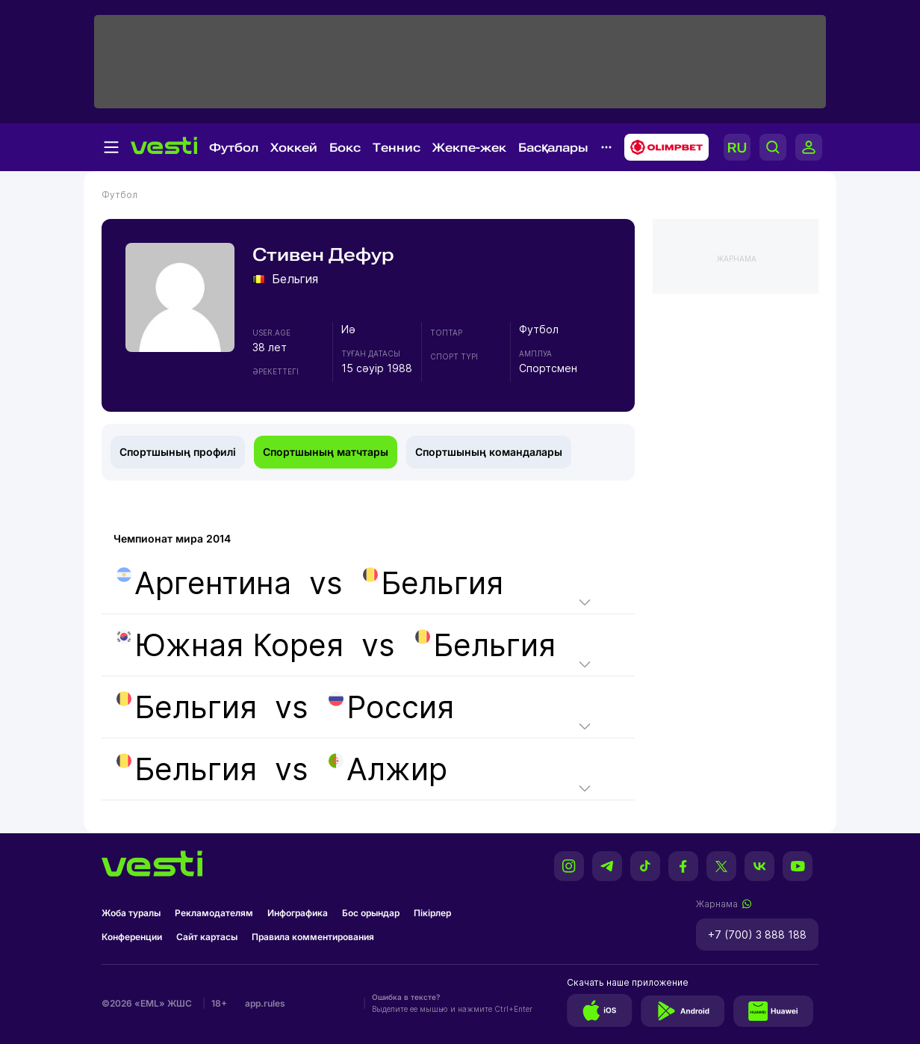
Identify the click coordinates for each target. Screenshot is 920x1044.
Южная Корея (230, 645)
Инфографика (297, 912)
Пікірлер (432, 912)
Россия (391, 707)
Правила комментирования (313, 936)
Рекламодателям (214, 912)
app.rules (265, 1003)
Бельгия (433, 583)
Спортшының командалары (488, 451)
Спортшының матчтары (325, 451)
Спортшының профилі (177, 451)
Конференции (132, 936)
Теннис (396, 147)
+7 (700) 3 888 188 (757, 934)
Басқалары (553, 147)
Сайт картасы (206, 936)
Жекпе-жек (469, 147)
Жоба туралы (131, 912)
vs (308, 583)
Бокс (345, 147)
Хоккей (293, 147)
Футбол (233, 147)
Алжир (388, 769)
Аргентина (203, 583)
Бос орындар (371, 912)
